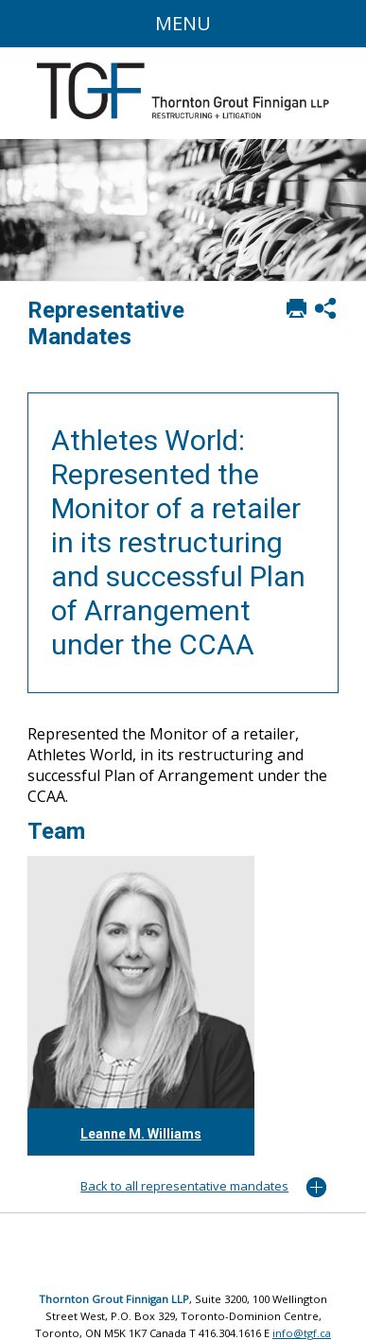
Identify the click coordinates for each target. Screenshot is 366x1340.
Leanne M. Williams (140, 1133)
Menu (183, 23)
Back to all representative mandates (184, 1185)
